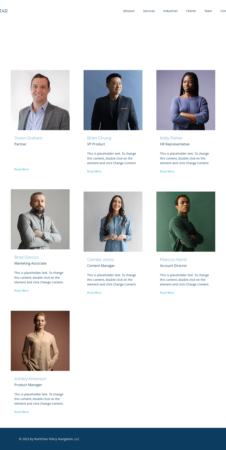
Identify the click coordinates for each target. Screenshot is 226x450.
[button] (22, 169)
